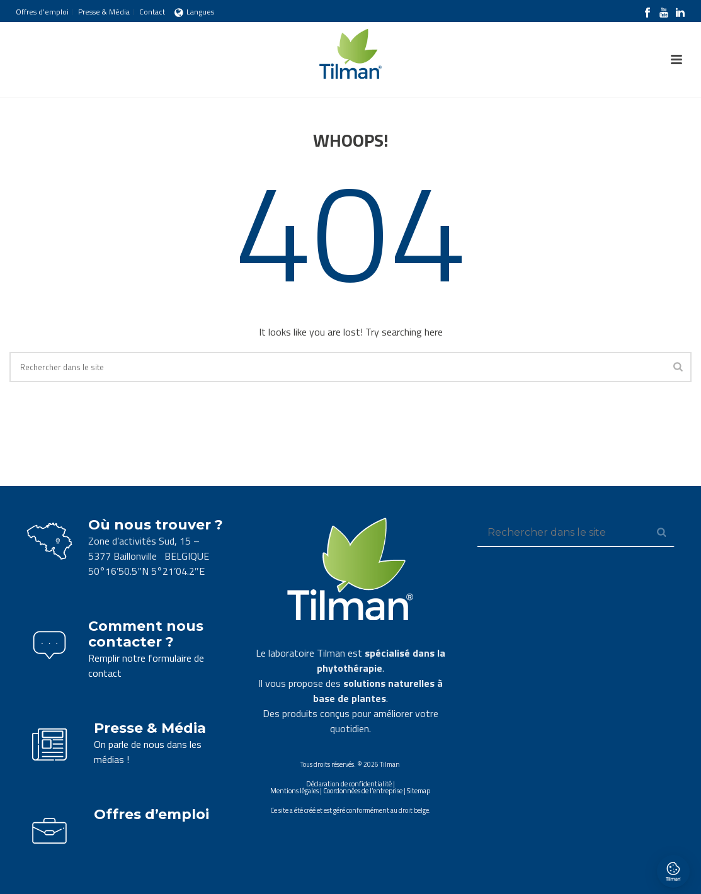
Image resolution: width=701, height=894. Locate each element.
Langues (194, 12)
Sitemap (418, 791)
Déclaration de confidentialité (349, 784)
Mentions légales (294, 791)
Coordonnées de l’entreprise (362, 791)
